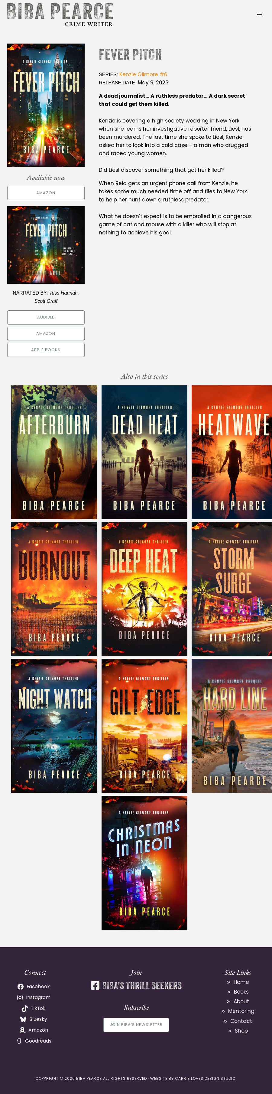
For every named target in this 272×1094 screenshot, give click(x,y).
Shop (241, 1030)
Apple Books (45, 350)
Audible (45, 317)
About (241, 1001)
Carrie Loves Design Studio (205, 1078)
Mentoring (241, 1011)
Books (241, 991)
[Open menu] (259, 14)
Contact (241, 1021)
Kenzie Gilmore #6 (143, 74)
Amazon (45, 193)
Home (241, 982)
